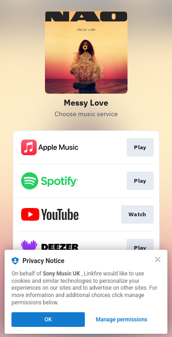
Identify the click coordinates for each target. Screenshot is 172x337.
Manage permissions (122, 319)
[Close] (157, 259)
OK (48, 319)
